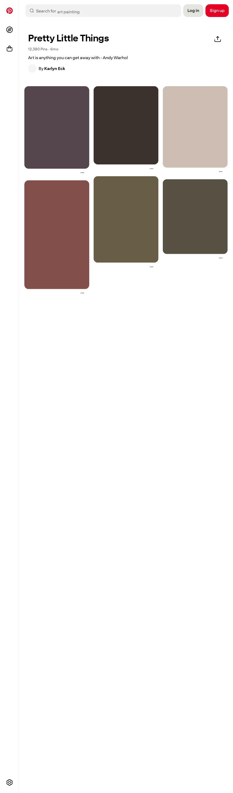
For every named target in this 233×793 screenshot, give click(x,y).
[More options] (9, 782)
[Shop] (9, 48)
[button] (32, 68)
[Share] (217, 39)
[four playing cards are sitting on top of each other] (195, 127)
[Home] (9, 10)
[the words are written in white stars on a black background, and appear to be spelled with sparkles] (125, 125)
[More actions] (82, 172)
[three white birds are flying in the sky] (195, 216)
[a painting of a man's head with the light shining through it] (56, 127)
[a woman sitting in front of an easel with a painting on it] (125, 219)
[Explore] (9, 29)
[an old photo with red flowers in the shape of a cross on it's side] (56, 234)
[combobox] (107, 10)
